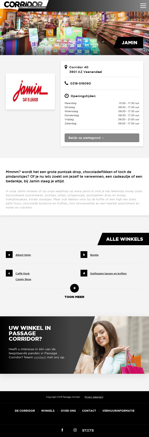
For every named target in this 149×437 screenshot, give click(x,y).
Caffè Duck (23, 273)
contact (40, 357)
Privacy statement (94, 397)
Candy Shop (23, 279)
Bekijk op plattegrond (84, 137)
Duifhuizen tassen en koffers (108, 273)
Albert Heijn (23, 254)
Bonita (94, 254)
